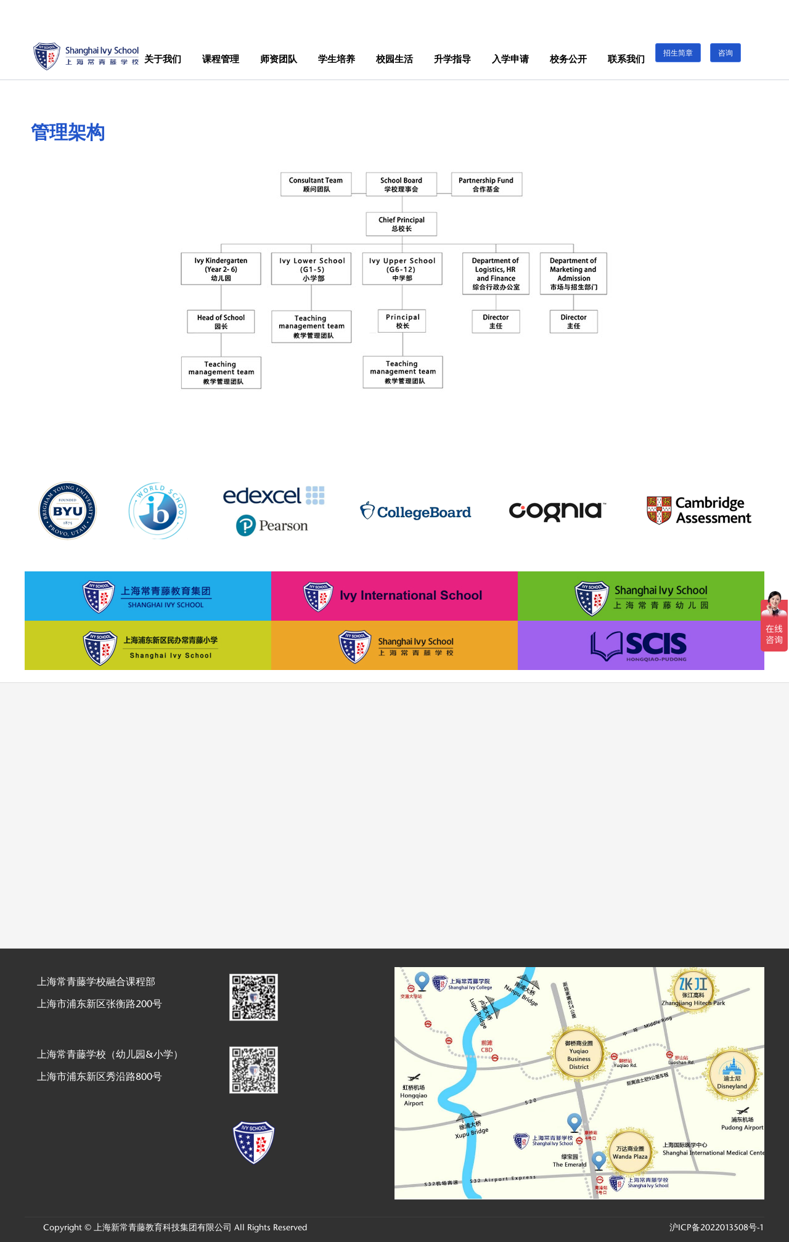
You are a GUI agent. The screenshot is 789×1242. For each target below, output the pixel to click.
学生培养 (336, 59)
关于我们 (162, 59)
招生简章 (678, 52)
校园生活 (394, 59)
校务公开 (568, 59)
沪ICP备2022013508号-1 (716, 1227)
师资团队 (278, 59)
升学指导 (452, 59)
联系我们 (626, 59)
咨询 (725, 52)
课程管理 (220, 59)
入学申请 (510, 59)
